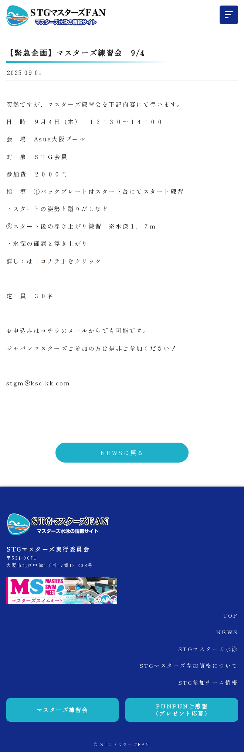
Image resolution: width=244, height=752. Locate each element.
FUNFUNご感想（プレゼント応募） (182, 709)
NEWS (227, 632)
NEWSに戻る (122, 452)
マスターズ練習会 (62, 710)
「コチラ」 (51, 261)
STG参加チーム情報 (208, 682)
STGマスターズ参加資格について (188, 665)
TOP (230, 615)
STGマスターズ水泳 (208, 649)
